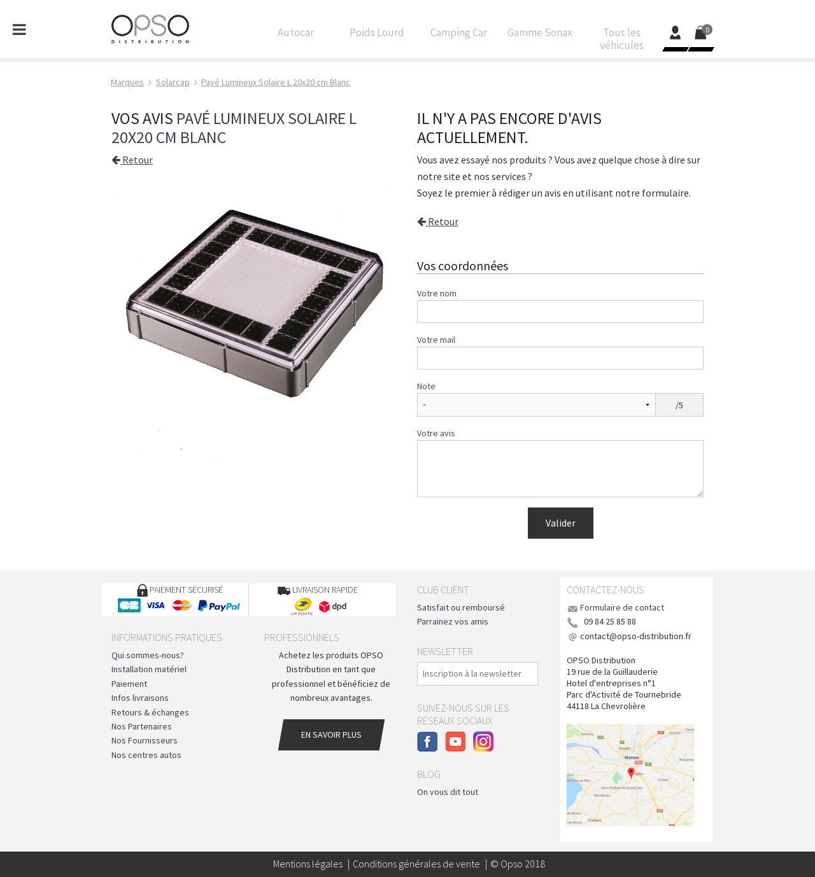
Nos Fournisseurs (144, 740)
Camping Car (458, 35)
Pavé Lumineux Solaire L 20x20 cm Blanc (234, 127)
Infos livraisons (140, 697)
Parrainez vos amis (452, 621)
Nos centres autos (146, 755)
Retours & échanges (150, 712)
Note (426, 386)
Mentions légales (308, 863)
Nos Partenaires (141, 726)
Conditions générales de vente (416, 863)
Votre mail (436, 339)
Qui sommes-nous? (147, 655)
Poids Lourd (377, 35)
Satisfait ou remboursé (461, 607)
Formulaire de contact (622, 607)
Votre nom (437, 293)
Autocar (295, 35)
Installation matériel (149, 669)
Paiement (129, 683)
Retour (132, 159)
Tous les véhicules (621, 42)
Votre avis (436, 433)
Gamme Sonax (540, 35)
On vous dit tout (447, 792)
